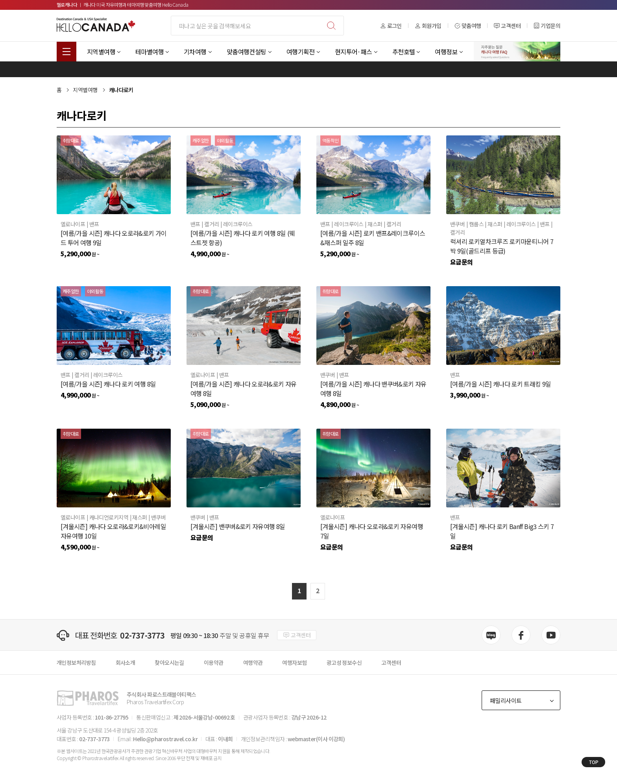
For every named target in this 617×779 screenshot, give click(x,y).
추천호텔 (403, 51)
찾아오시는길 (169, 662)
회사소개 (125, 662)
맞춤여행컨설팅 (246, 51)
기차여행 (195, 51)
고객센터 (507, 26)
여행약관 (253, 662)
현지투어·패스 (353, 51)
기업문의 (547, 26)
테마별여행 (149, 51)
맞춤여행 (467, 26)
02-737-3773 (142, 635)
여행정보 (446, 51)
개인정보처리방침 (76, 662)
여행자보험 (294, 662)
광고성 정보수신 (344, 662)
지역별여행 (101, 51)
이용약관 (214, 662)
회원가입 (428, 26)
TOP (594, 762)
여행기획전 (300, 51)
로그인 (391, 26)
